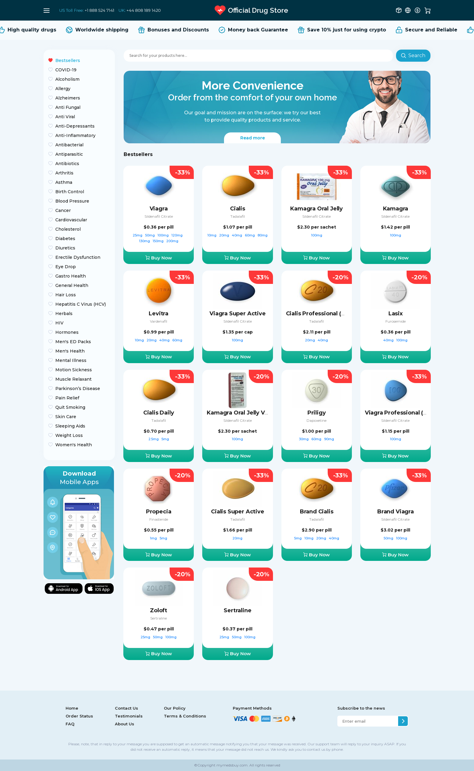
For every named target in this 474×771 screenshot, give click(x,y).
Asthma (63, 182)
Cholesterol (68, 229)
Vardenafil (158, 321)
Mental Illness (70, 360)
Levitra (158, 313)
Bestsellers (67, 60)
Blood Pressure (72, 201)
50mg (150, 235)
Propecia (158, 511)
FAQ (70, 723)
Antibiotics (67, 163)
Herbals (64, 313)
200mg (172, 241)
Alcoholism (67, 79)
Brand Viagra (395, 511)
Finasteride (158, 519)
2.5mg (154, 439)
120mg (177, 235)
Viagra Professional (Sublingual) (409, 412)
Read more (252, 138)
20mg (224, 235)
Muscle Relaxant (73, 379)
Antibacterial (69, 144)
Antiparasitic (69, 154)
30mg (304, 439)
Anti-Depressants (75, 126)
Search (413, 55)
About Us (124, 723)
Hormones (67, 332)
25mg (138, 235)
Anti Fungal (67, 107)
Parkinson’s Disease (77, 388)
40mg (237, 235)
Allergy (62, 88)
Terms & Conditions (185, 716)
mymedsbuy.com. (232, 765)
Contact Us (126, 708)
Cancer (63, 210)
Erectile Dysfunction (77, 257)
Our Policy (175, 708)
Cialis (237, 208)
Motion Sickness (73, 369)
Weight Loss (69, 435)
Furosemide (395, 321)
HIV (59, 322)
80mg (263, 235)
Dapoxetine (316, 420)
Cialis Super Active (237, 511)
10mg (212, 235)
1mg (154, 538)
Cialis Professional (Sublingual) (329, 313)
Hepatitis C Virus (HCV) (80, 304)
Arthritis (64, 173)
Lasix (395, 313)
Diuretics (65, 248)
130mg (145, 241)
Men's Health (70, 351)
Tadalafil (237, 216)
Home (72, 708)
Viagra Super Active (237, 313)
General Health (71, 285)
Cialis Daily (158, 412)
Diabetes (65, 238)
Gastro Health (70, 276)
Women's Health (73, 444)
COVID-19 (65, 69)
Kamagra (395, 208)
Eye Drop (65, 266)
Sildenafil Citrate (158, 216)
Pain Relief (67, 397)
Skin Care (65, 416)
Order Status (79, 716)
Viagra (159, 208)
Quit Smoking (70, 407)
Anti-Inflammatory (75, 135)
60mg (250, 235)
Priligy (316, 412)
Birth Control (69, 191)
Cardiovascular (71, 219)
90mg (329, 439)
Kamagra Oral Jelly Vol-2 (241, 412)
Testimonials (129, 716)
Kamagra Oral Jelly (316, 208)
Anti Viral (65, 116)
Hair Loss (65, 294)
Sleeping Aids (70, 426)
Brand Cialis (316, 511)
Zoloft (158, 610)
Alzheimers (67, 98)
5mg (165, 439)
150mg (158, 241)
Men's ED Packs (73, 341)
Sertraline (158, 618)
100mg (163, 235)
